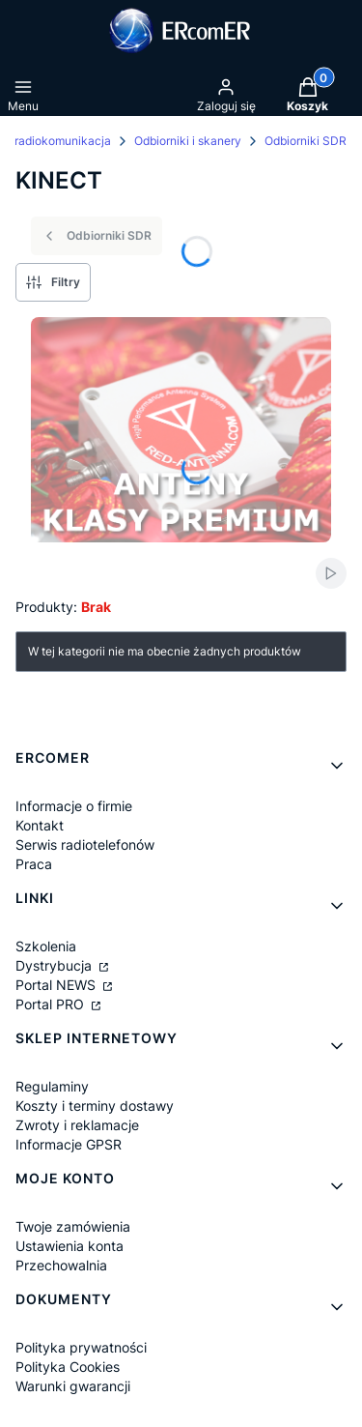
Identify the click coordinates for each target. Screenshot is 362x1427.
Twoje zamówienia (72, 1226)
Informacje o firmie (73, 806)
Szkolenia (45, 946)
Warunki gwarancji (72, 1386)
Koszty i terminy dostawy (94, 1105)
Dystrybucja (55, 965)
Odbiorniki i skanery (187, 140)
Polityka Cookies (67, 1366)
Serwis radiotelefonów (84, 844)
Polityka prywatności (81, 1347)
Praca (33, 864)
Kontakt (39, 825)
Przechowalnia (61, 1265)
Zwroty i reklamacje (77, 1125)
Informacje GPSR (68, 1144)
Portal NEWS (57, 984)
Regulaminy (52, 1086)
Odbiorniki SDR (306, 140)
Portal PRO (51, 1004)
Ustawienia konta (69, 1246)
